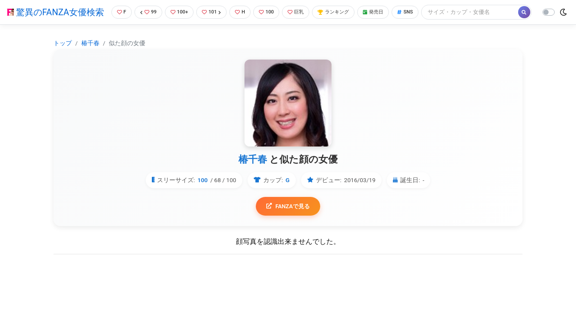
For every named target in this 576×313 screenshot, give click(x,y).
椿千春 (90, 57)
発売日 (388, 10)
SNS (423, 10)
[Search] (156, 28)
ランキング (345, 10)
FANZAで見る (288, 221)
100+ (179, 10)
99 (146, 10)
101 (213, 10)
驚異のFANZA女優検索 (53, 19)
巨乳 (303, 10)
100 (271, 10)
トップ (63, 57)
